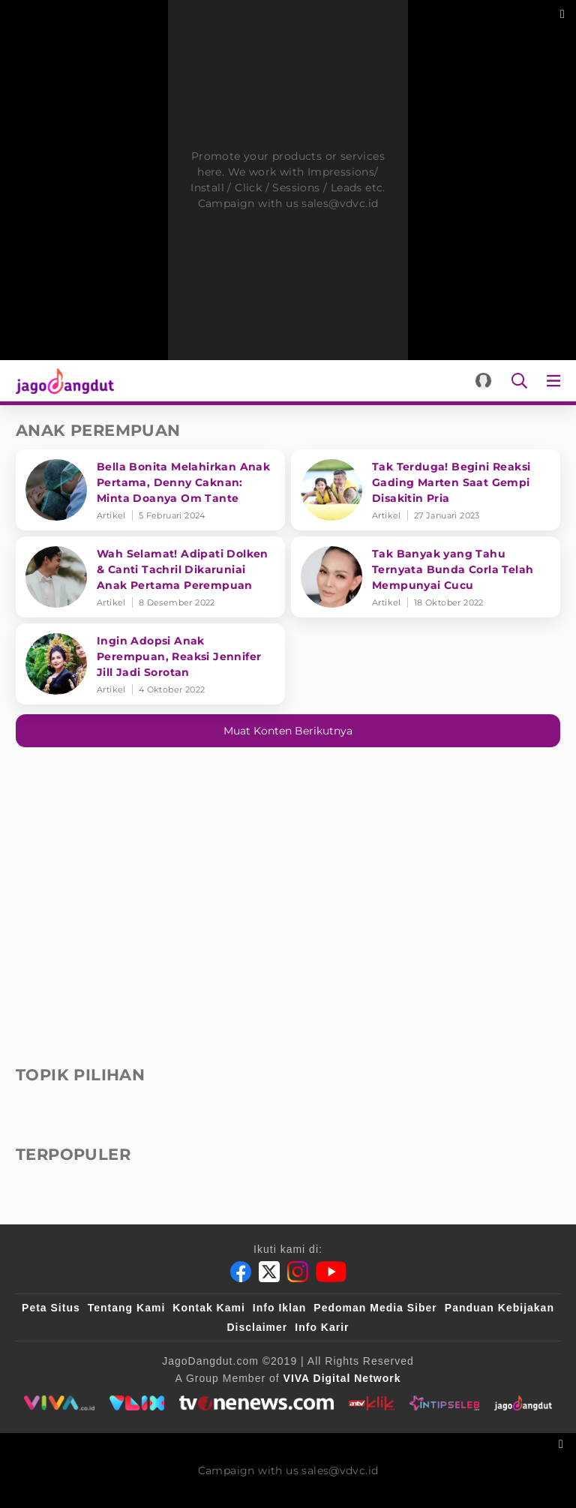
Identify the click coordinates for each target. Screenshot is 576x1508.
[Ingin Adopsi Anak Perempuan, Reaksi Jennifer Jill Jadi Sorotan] (150, 663)
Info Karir (322, 1327)
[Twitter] (269, 1271)
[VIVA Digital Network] (342, 1378)
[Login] (483, 380)
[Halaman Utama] (62, 380)
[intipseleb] (444, 1402)
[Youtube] (331, 1271)
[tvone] (256, 1402)
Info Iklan (279, 1308)
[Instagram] (297, 1271)
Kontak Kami (208, 1308)
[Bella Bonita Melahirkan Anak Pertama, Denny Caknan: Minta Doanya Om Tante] (150, 489)
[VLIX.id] (137, 1402)
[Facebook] (240, 1271)
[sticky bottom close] (563, 1442)
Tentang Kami (127, 1308)
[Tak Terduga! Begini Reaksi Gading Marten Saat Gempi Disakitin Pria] (425, 489)
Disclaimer (256, 1327)
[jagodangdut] (523, 1402)
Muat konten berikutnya (288, 730)
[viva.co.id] (59, 1402)
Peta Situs (51, 1308)
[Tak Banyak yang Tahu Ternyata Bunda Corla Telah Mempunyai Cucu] (425, 576)
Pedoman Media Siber (375, 1308)
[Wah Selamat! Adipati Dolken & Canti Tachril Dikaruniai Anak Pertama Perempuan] (150, 576)
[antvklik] (371, 1402)
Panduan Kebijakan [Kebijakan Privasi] (499, 1308)
